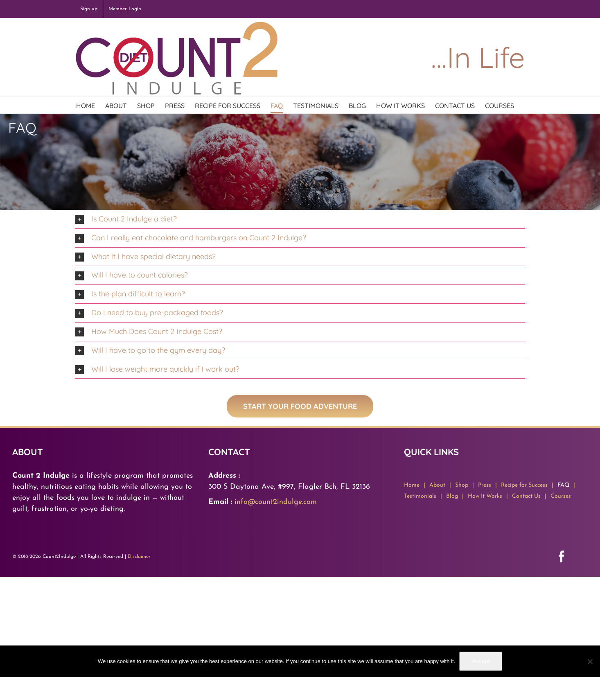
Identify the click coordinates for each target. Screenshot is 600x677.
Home (412, 485)
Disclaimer (139, 556)
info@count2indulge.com (276, 502)
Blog (452, 496)
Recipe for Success (524, 485)
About (437, 485)
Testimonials (420, 496)
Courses (560, 496)
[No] (590, 661)
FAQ (563, 485)
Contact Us (526, 496)
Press (484, 485)
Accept (480, 661)
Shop (461, 485)
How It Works (485, 496)
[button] (300, 219)
